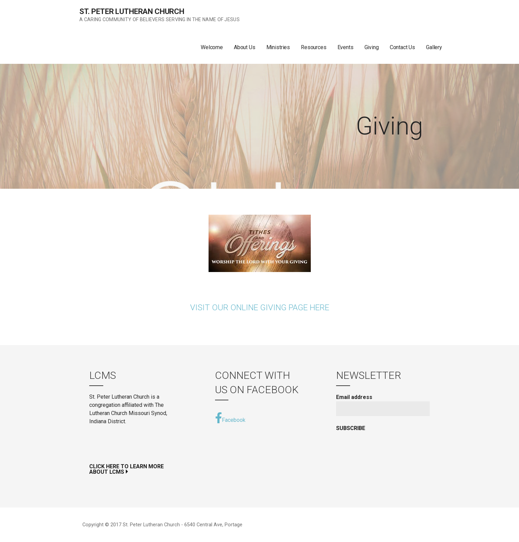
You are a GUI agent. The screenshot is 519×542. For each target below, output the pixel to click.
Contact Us (402, 47)
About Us (244, 47)
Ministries (278, 47)
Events (345, 47)
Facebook (230, 417)
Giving (371, 47)
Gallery (434, 47)
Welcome (212, 47)
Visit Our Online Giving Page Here (259, 307)
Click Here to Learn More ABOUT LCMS (126, 469)
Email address (354, 397)
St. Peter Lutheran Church (131, 11)
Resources (314, 47)
